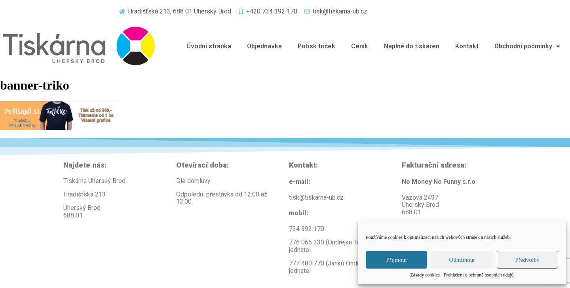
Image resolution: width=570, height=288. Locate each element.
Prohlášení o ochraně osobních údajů (479, 275)
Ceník (359, 46)
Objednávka (264, 46)
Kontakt (467, 46)
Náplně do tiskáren (411, 46)
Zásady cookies (425, 275)
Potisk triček (316, 46)
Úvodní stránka (208, 46)
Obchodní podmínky (527, 46)
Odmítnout (462, 260)
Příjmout (396, 260)
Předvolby (527, 260)
